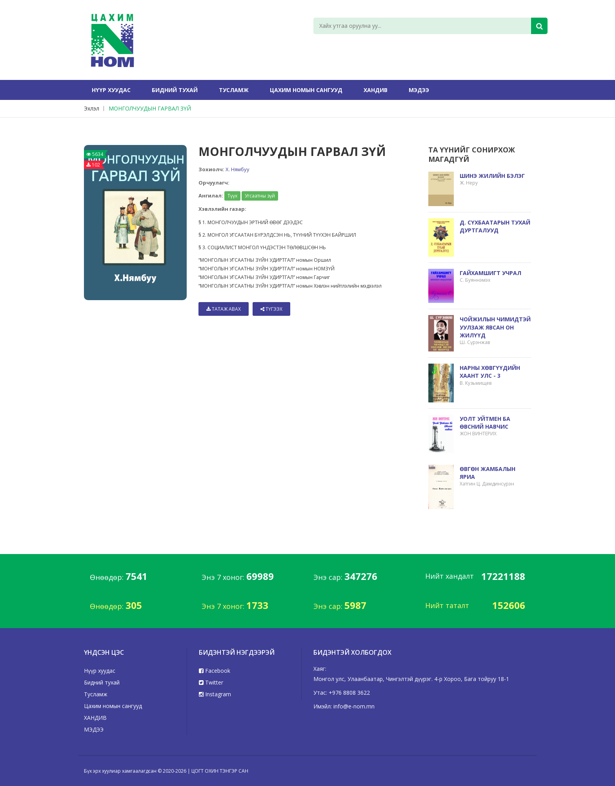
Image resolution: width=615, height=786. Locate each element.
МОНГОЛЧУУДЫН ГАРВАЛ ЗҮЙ (150, 108)
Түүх (232, 195)
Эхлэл (91, 108)
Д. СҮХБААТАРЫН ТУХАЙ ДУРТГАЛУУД (495, 226)
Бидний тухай (175, 90)
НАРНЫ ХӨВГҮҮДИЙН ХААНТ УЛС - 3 (490, 371)
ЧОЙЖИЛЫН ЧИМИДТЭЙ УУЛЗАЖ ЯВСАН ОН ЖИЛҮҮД (495, 327)
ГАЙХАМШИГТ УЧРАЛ (490, 273)
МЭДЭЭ (419, 90)
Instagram (215, 694)
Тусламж (234, 90)
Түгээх (271, 309)
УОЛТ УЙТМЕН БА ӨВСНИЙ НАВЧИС (485, 422)
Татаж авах (223, 309)
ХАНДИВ (376, 90)
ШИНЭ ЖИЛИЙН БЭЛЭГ (492, 175)
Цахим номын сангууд (306, 90)
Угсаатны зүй (260, 195)
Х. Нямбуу (237, 169)
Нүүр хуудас (111, 90)
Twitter (211, 682)
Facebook (214, 670)
